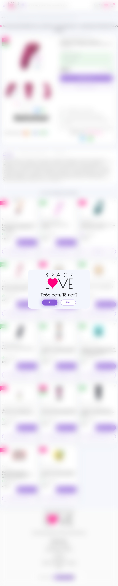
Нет (68, 302)
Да (49, 302)
